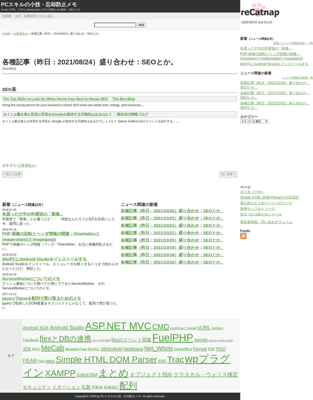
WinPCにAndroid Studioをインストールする (44, 259)
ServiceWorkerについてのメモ (31, 278)
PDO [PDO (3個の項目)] (221, 348)
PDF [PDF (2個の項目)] (211, 349)
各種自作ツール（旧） (39, 16)
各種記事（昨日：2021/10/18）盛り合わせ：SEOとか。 (172, 255)
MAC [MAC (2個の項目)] (36, 349)
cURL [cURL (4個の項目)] (204, 327)
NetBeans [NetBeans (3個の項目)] (133, 348)
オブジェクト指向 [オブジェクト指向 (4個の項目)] (151, 374)
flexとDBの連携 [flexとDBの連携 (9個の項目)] (65, 339)
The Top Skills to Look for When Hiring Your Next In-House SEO (55, 99)
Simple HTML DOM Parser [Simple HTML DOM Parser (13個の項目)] (106, 359)
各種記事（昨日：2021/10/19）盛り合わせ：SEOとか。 (172, 247)
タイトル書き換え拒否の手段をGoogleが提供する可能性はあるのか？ (57, 114)
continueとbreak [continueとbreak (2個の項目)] (183, 328)
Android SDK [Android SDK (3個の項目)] (36, 327)
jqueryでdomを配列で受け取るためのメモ (41, 298)
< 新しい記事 (12, 174)
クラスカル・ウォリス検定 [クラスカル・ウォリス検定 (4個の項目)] (206, 374)
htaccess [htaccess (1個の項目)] (213, 340)
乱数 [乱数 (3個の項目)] (86, 386)
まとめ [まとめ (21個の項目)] (113, 372)
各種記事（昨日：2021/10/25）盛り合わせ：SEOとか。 (172, 218)
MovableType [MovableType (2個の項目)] (76, 349)
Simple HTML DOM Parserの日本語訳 (269, 197)
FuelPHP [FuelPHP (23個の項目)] (172, 337)
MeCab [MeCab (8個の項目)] (52, 348)
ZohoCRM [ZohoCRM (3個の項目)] (87, 374)
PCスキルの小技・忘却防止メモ (39, 4)
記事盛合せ (26, 165)
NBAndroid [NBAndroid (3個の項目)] (112, 348)
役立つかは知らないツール (261, 214)
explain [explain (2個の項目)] (217, 328)
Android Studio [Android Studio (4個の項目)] (67, 327)
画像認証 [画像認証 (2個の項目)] (111, 387)
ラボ (18, 16)
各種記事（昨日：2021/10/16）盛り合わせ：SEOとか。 (172, 262)
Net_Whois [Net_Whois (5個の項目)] (158, 348)
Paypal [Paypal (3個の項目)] (200, 348)
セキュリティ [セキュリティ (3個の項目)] (37, 386)
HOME (7, 16)
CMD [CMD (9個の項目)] (160, 327)
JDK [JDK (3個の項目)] (27, 348)
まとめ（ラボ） (252, 192)
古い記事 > (228, 174)
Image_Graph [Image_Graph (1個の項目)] (226, 340)
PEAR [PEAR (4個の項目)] (30, 360)
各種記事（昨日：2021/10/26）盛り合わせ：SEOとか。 (172, 211)
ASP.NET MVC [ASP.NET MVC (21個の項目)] (118, 325)
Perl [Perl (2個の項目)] (41, 361)
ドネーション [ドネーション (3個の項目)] (66, 386)
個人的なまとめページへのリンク (266, 203)
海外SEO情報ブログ (132, 114)
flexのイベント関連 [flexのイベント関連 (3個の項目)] (131, 339)
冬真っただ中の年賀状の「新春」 (33, 214)
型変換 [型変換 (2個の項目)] (97, 387)
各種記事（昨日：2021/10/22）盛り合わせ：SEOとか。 (172, 225)
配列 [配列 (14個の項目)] (128, 385)
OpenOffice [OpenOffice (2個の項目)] (183, 349)
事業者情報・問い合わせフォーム (266, 222)
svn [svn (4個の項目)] (162, 360)
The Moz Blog (123, 99)
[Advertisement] (119, 46)
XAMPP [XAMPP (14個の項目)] (60, 373)
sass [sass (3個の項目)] (50, 360)
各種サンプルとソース (257, 208)
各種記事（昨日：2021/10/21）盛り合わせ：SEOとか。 (172, 233)
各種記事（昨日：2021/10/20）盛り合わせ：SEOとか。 (172, 240)
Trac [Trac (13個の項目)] (175, 359)
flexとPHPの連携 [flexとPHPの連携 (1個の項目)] (101, 340)
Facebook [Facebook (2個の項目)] (31, 340)
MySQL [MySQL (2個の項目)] (94, 349)
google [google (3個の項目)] (201, 339)
